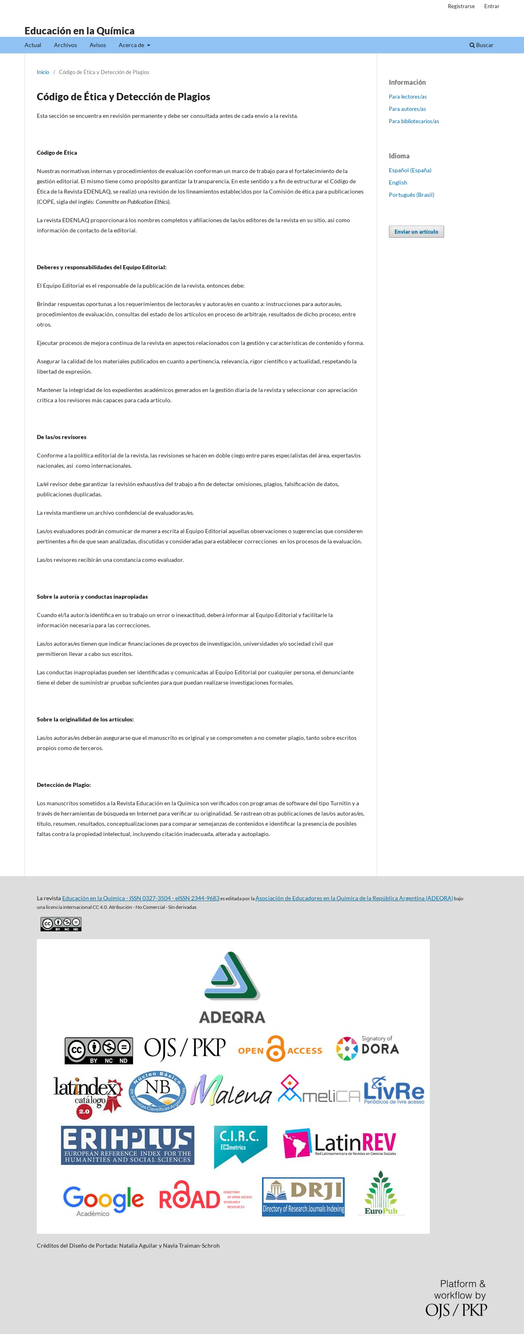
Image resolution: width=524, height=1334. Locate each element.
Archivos (65, 44)
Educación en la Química (80, 30)
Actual (33, 44)
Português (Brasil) (411, 194)
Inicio (43, 72)
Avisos (98, 44)
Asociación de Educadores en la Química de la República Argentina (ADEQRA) (354, 898)
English (398, 182)
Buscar (482, 44)
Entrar (491, 6)
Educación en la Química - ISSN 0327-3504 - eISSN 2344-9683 (140, 898)
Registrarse (461, 6)
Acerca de (132, 44)
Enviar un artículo (416, 231)
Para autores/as (407, 109)
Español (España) (410, 170)
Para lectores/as (408, 96)
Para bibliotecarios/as (414, 121)
